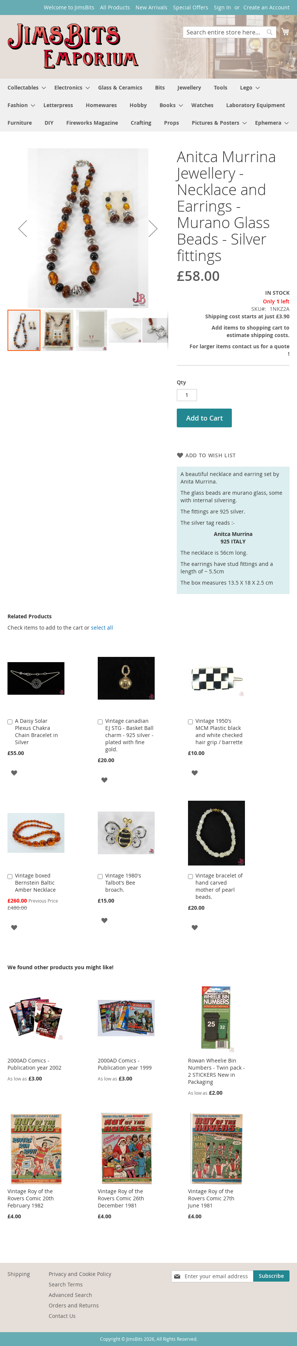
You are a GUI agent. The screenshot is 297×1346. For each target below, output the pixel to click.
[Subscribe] (271, 1276)
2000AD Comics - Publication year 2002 (34, 1064)
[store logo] (73, 46)
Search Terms (66, 1284)
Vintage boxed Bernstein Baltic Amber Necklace (35, 882)
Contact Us (62, 1315)
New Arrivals (151, 7)
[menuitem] (24, 87)
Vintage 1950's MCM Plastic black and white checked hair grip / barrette (219, 731)
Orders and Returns (74, 1305)
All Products (115, 7)
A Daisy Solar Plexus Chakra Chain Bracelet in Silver (36, 731)
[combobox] (229, 32)
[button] (22, 228)
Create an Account (266, 7)
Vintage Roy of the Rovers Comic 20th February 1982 (30, 1198)
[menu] (148, 105)
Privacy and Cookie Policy (80, 1273)
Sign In (222, 7)
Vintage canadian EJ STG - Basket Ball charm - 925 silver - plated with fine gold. (129, 735)
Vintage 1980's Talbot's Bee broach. (123, 882)
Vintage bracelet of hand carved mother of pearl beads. (219, 886)
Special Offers (190, 7)
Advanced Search (70, 1294)
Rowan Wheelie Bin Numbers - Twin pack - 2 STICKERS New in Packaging (216, 1071)
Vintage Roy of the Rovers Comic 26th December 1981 (121, 1198)
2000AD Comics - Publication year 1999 (125, 1064)
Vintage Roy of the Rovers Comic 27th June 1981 (211, 1198)
